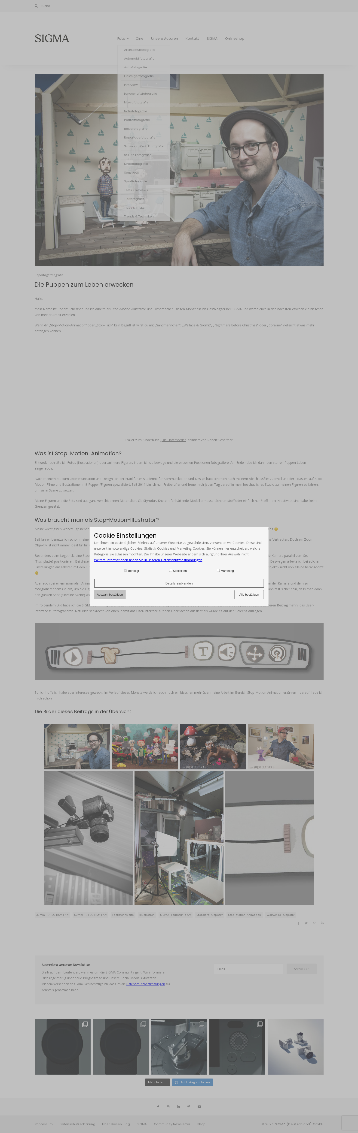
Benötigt (133, 571)
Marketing (227, 571)
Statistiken (180, 571)
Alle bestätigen (249, 594)
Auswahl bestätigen (110, 594)
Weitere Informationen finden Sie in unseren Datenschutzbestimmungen (148, 560)
